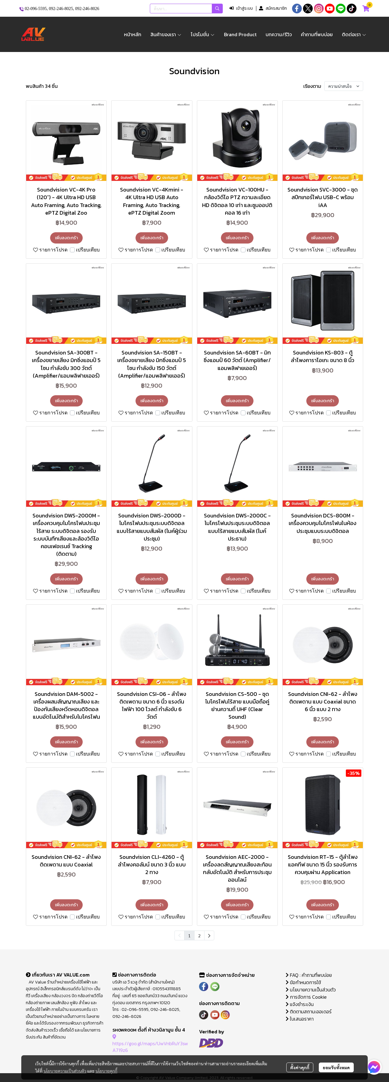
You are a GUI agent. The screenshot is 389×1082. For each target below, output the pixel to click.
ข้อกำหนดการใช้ (303, 982)
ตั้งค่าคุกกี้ (299, 1067)
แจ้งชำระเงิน (300, 1004)
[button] (186, 8)
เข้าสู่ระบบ (241, 8)
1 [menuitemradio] (189, 935)
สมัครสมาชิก (273, 8)
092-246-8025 (61, 8)
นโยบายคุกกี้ (106, 1070)
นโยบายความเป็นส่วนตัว (64, 1070)
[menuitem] (209, 935)
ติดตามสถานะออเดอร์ (309, 1011)
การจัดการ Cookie (306, 997)
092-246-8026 (87, 8)
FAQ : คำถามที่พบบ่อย (309, 975)
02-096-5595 (36, 8)
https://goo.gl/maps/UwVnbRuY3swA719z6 (150, 1043)
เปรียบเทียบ (88, 249)
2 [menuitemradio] (199, 935)
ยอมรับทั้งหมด (336, 1067)
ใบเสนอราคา (300, 1018)
